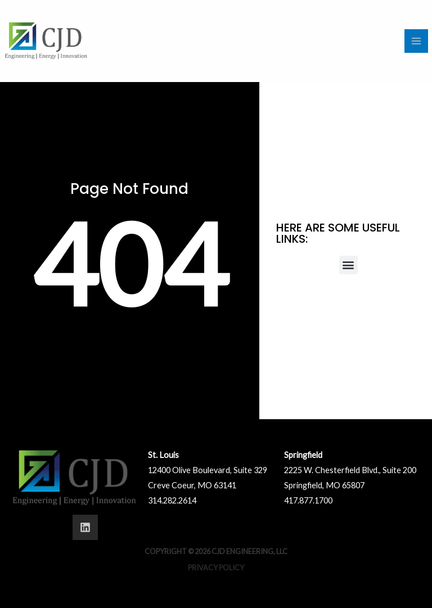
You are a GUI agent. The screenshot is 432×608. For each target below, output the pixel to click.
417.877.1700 (308, 500)
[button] (348, 265)
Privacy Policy (216, 567)
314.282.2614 (172, 500)
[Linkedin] (85, 527)
